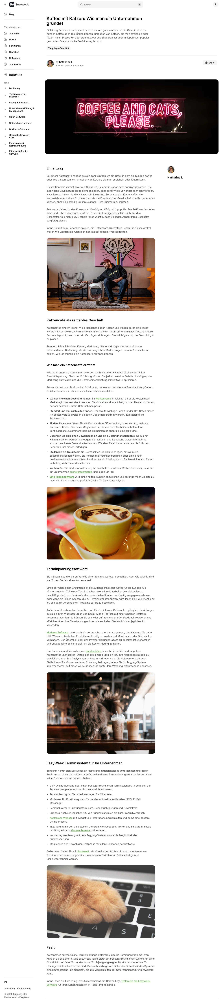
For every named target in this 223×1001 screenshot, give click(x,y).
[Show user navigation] (216, 4)
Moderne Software (57, 632)
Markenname (103, 398)
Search (110, 4)
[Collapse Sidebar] (5, 4)
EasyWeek (83, 851)
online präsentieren (81, 471)
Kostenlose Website (61, 817)
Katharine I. (65, 61)
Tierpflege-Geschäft (58, 48)
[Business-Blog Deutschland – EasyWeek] (19, 4)
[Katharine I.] (50, 63)
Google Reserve (80, 830)
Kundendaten (93, 651)
